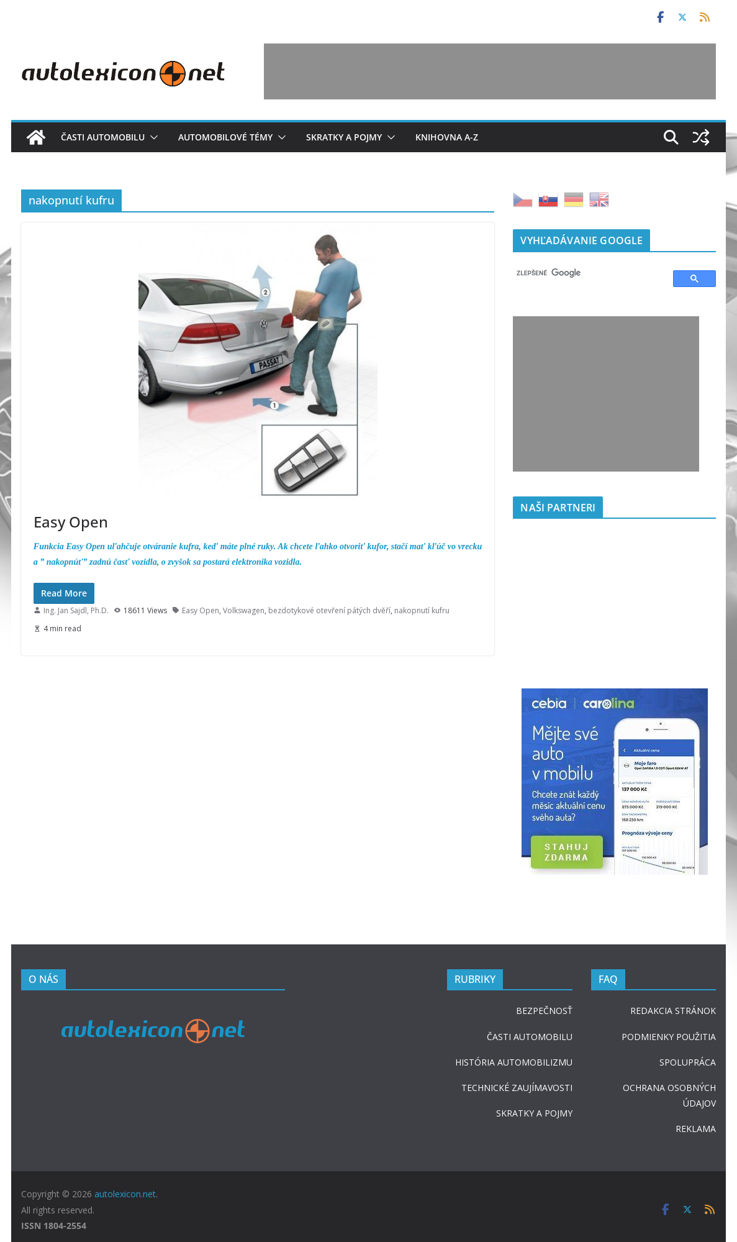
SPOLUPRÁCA (687, 1062)
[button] (151, 137)
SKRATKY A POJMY (534, 1113)
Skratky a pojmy (344, 137)
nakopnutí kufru (422, 610)
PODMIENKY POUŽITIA (669, 1037)
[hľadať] (587, 273)
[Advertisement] (490, 71)
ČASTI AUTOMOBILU (529, 1037)
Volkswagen (244, 610)
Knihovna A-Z (446, 137)
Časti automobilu (103, 137)
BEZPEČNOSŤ (544, 1010)
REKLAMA (696, 1129)
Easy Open (71, 521)
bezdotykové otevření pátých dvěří (329, 610)
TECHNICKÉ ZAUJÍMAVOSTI (516, 1088)
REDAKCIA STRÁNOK (673, 1010)
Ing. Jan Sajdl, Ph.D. (76, 610)
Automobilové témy (225, 137)
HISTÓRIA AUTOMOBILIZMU (513, 1062)
